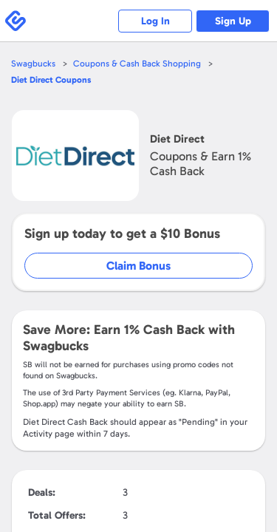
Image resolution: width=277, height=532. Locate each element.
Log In (155, 21)
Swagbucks (33, 63)
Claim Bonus (138, 266)
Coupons (51, 80)
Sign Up (233, 21)
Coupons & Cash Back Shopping (137, 63)
